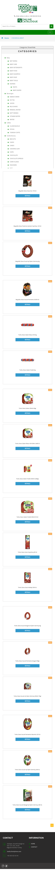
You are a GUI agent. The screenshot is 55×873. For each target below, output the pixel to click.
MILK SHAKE (13, 110)
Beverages (9, 97)
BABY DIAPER (16, 94)
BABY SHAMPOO (14, 78)
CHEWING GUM (14, 152)
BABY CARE (12, 68)
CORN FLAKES (13, 165)
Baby (7, 62)
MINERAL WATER (14, 114)
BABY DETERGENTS (15, 71)
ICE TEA (11, 104)
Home (5, 42)
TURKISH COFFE (14, 136)
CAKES (11, 146)
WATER (11, 123)
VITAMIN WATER (14, 120)
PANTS (14, 91)
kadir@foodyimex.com (14, 855)
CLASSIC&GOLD (14, 130)
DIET (10, 172)
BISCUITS (12, 143)
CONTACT (34, 851)
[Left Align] (3, 30)
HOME (33, 848)
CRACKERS (12, 169)
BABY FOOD (12, 75)
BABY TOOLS (13, 84)
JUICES (11, 107)
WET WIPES (12, 65)
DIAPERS (11, 88)
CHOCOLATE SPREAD (15, 162)
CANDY (11, 149)
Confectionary (10, 139)
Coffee (8, 126)
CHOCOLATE (13, 159)
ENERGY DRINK (13, 101)
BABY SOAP (12, 81)
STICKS (11, 133)
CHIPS (11, 156)
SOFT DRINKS (13, 117)
